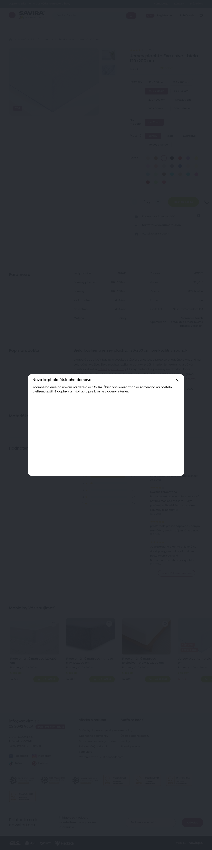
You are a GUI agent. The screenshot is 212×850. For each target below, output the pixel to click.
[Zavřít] (177, 380)
